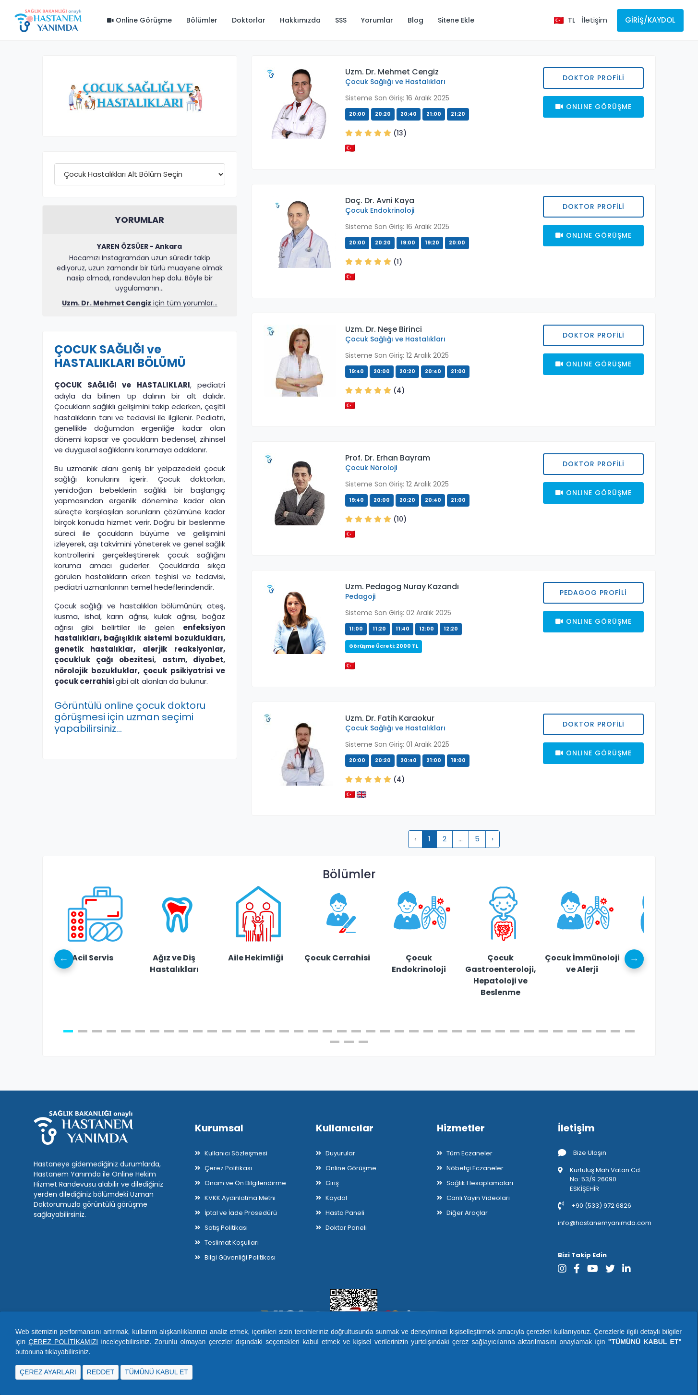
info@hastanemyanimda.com (604, 1222)
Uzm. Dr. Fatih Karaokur (389, 718)
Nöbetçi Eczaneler (475, 1168)
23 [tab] (385, 1031)
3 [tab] (97, 1031)
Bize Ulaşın (582, 1152)
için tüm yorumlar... (139, 303)
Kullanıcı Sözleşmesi (236, 1153)
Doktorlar (248, 20)
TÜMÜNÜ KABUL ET (156, 1372)
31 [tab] (500, 1031)
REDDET (101, 1372)
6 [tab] (140, 1031)
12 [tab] (226, 1031)
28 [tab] (457, 1031)
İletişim (594, 20)
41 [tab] (334, 1042)
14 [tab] (255, 1031)
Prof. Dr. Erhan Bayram (387, 457)
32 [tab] (514, 1031)
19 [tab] (327, 1031)
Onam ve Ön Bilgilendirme (245, 1183)
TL (571, 20)
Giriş (332, 1183)
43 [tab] (363, 1042)
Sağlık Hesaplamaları (479, 1183)
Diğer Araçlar (467, 1212)
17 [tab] (298, 1031)
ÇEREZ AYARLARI (48, 1372)
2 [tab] (82, 1031)
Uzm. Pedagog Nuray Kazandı (402, 586)
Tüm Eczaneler (469, 1153)
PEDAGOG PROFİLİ (593, 592)
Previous (63, 959)
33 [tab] (529, 1031)
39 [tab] (615, 1031)
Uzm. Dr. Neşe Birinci (383, 329)
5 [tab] (126, 1031)
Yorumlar (377, 20)
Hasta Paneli (344, 1212)
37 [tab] (586, 1031)
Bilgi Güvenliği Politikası (240, 1257)
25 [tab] (414, 1031)
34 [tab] (543, 1031)
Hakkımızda (300, 20)
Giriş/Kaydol (650, 20)
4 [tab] (111, 1031)
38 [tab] (601, 1031)
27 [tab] (442, 1031)
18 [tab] (313, 1031)
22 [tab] (370, 1031)
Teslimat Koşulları (232, 1242)
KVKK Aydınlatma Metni (240, 1197)
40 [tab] (630, 1031)
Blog (415, 20)
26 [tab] (428, 1031)
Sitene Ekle (456, 20)
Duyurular (340, 1153)
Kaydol (336, 1197)
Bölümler (201, 20)
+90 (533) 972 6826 (594, 1205)
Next (634, 959)
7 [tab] (154, 1031)
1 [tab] (68, 1031)
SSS (341, 20)
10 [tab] (198, 1031)
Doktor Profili (594, 78)
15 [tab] (270, 1031)
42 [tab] (349, 1042)
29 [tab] (471, 1031)
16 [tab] (284, 1031)
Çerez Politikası (228, 1168)
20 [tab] (342, 1031)
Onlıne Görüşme (593, 106)
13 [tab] (241, 1031)
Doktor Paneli (346, 1227)
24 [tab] (399, 1031)
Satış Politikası (226, 1227)
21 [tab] (356, 1031)
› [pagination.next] (492, 839)
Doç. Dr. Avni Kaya (379, 200)
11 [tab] (212, 1031)
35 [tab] (558, 1031)
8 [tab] (169, 1031)
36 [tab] (572, 1031)
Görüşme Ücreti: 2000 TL (383, 646)
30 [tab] (486, 1031)
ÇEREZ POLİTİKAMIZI (63, 1342)
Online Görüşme (139, 20)
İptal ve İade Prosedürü (241, 1212)
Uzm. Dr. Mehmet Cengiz (392, 71)
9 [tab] (183, 1031)
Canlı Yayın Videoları (478, 1197)
